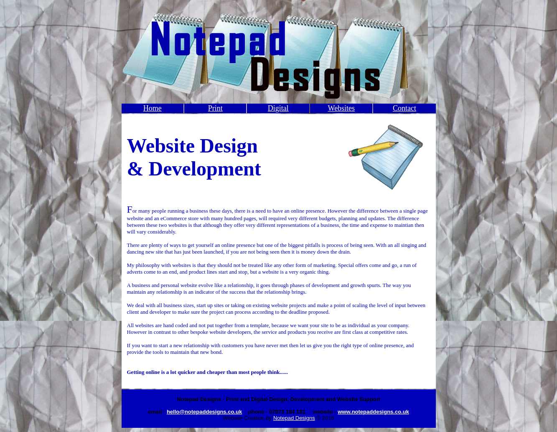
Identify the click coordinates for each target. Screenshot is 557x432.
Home (152, 108)
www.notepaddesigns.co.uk (373, 412)
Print (215, 108)
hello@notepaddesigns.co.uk (204, 412)
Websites (341, 108)
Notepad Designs (294, 418)
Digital (278, 108)
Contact (404, 108)
